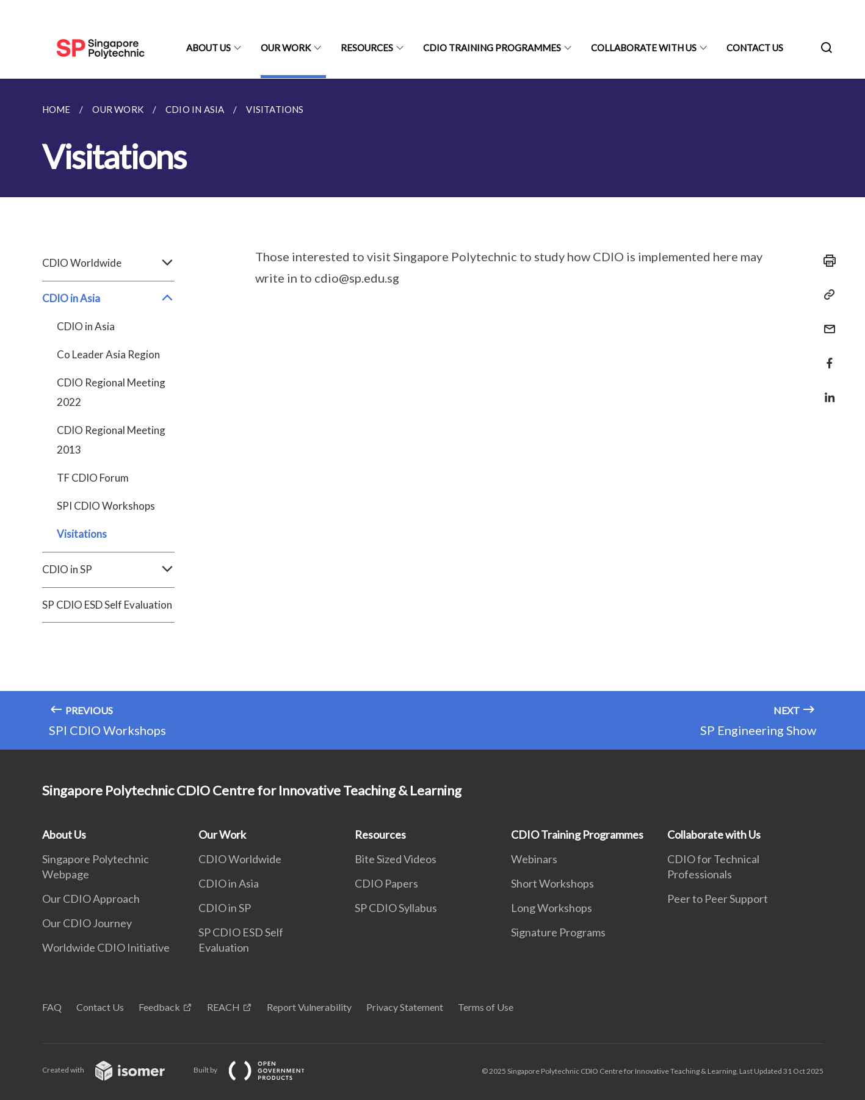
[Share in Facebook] (826, 355)
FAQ (52, 1007)
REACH (223, 1007)
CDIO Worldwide (108, 263)
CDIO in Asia (108, 298)
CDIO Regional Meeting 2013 (111, 440)
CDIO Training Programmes (492, 47)
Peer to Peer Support (717, 898)
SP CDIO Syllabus (396, 907)
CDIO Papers (386, 883)
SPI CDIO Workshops (106, 505)
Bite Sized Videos (395, 859)
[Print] (826, 260)
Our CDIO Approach (91, 898)
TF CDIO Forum (93, 477)
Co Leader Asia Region (108, 354)
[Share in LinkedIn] (826, 390)
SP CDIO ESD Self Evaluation (107, 604)
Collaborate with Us (644, 47)
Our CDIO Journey (87, 923)
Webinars (534, 859)
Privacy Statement (404, 1007)
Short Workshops (552, 883)
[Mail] (826, 321)
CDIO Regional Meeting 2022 (111, 392)
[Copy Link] (826, 294)
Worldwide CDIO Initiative (106, 947)
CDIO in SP (108, 569)
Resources (367, 47)
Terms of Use (485, 1007)
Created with (113, 1069)
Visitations (82, 533)
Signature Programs (558, 932)
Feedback (159, 1007)
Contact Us (754, 47)
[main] (432, 414)
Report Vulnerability (309, 1007)
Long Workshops (551, 907)
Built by (259, 1069)
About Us (208, 47)
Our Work (286, 47)
